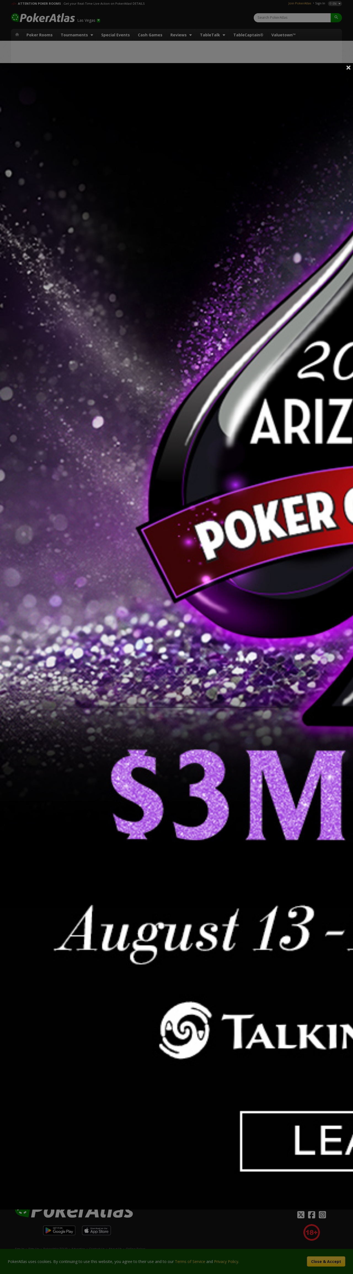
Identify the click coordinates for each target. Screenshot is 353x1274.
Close (348, 67)
